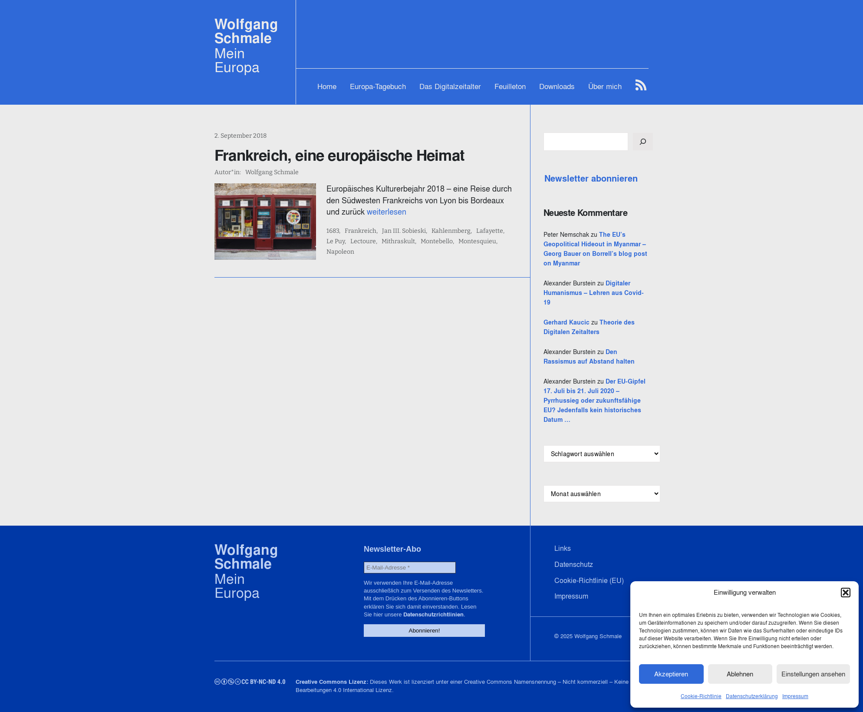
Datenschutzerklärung (752, 696)
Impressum (795, 696)
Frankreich (360, 231)
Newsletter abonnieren (591, 178)
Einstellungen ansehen (813, 674)
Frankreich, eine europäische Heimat (339, 155)
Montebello (437, 241)
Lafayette (489, 231)
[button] (845, 592)
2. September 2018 (240, 135)
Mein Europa (237, 59)
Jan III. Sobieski (404, 231)
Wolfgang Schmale (246, 31)
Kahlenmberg (451, 231)
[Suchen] (642, 141)
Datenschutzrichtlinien (433, 614)
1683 (332, 231)
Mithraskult (398, 241)
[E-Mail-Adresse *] (410, 567)
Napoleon (340, 252)
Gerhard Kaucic (566, 322)
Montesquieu (477, 241)
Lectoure (363, 241)
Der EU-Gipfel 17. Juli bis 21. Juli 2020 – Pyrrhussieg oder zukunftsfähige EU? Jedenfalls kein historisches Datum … (594, 400)
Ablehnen (740, 674)
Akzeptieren (671, 674)
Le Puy (335, 241)
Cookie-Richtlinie (701, 696)
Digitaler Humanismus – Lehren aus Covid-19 (593, 293)
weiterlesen (386, 211)
